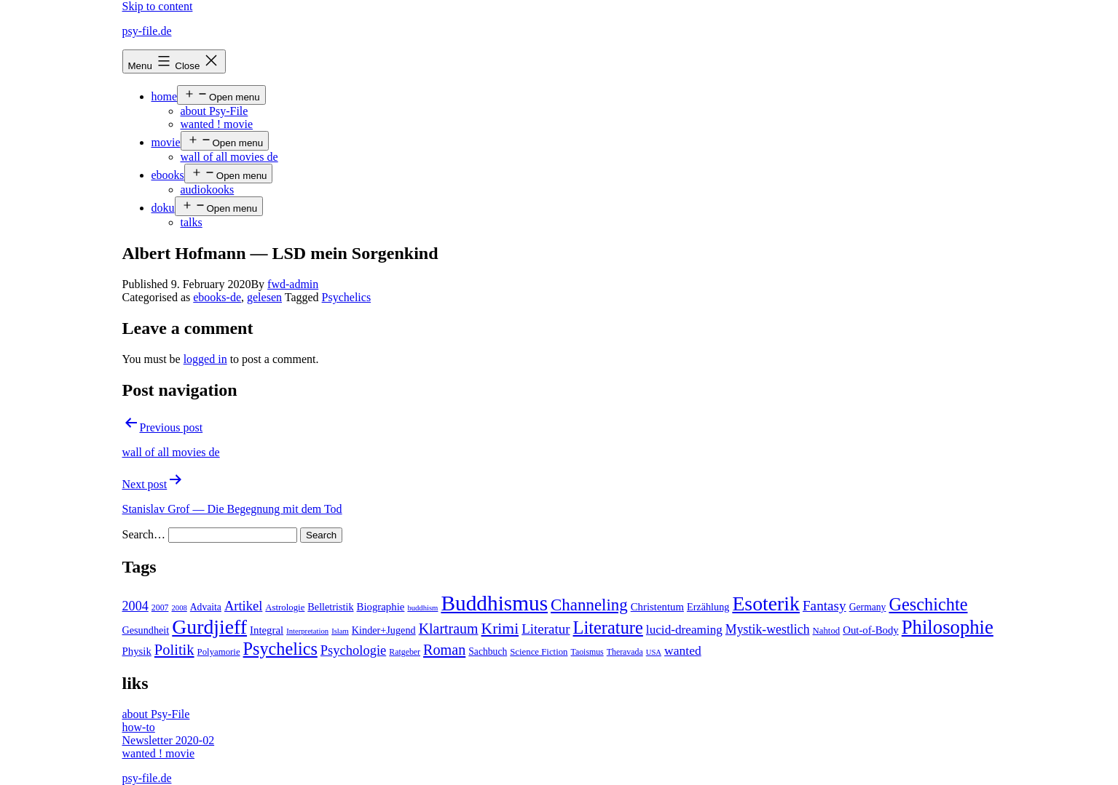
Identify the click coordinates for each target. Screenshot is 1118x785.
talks (191, 222)
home (164, 96)
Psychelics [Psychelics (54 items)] (280, 648)
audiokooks (208, 189)
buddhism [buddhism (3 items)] (422, 608)
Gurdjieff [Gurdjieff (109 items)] (209, 626)
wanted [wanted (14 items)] (682, 650)
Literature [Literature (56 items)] (608, 627)
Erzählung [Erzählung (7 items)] (708, 607)
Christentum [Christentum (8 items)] (657, 607)
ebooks (167, 175)
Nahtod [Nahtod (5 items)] (827, 631)
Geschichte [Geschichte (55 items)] (928, 604)
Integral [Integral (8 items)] (266, 630)
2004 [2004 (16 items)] (135, 606)
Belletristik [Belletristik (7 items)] (330, 607)
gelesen (264, 297)
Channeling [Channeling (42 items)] (589, 605)
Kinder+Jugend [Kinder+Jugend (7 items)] (384, 630)
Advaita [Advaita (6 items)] (205, 607)
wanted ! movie (217, 124)
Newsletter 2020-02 (168, 740)
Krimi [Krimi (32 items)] (500, 628)
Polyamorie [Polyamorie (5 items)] (218, 652)
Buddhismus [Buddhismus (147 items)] (494, 603)
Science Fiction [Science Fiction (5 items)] (538, 652)
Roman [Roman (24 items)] (444, 650)
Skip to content (157, 6)
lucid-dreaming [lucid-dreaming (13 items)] (684, 630)
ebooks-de (217, 297)
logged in (205, 359)
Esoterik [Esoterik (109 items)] (766, 603)
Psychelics (346, 297)
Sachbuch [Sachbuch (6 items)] (487, 651)
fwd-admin (292, 284)
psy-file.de (147, 31)
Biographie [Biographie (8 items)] (381, 607)
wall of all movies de (229, 157)
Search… (144, 534)
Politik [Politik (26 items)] (174, 650)
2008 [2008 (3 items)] (178, 608)
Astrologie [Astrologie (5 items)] (284, 607)
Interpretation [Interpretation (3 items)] (307, 631)
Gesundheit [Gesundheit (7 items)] (146, 630)
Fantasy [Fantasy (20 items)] (824, 605)
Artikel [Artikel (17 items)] (243, 606)
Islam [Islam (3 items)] (340, 631)
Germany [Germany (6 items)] (867, 607)
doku (163, 208)
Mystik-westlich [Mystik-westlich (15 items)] (767, 629)
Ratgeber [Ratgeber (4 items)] (404, 652)
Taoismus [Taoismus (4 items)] (587, 652)
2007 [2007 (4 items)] (160, 607)
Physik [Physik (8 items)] (136, 651)
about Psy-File (214, 111)
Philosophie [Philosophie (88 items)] (947, 627)
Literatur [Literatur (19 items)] (545, 629)
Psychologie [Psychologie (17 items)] (353, 650)
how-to (138, 727)
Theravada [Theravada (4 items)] (625, 652)
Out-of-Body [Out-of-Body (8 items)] (871, 630)
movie (166, 142)
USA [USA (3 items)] (653, 652)
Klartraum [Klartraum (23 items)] (449, 629)
